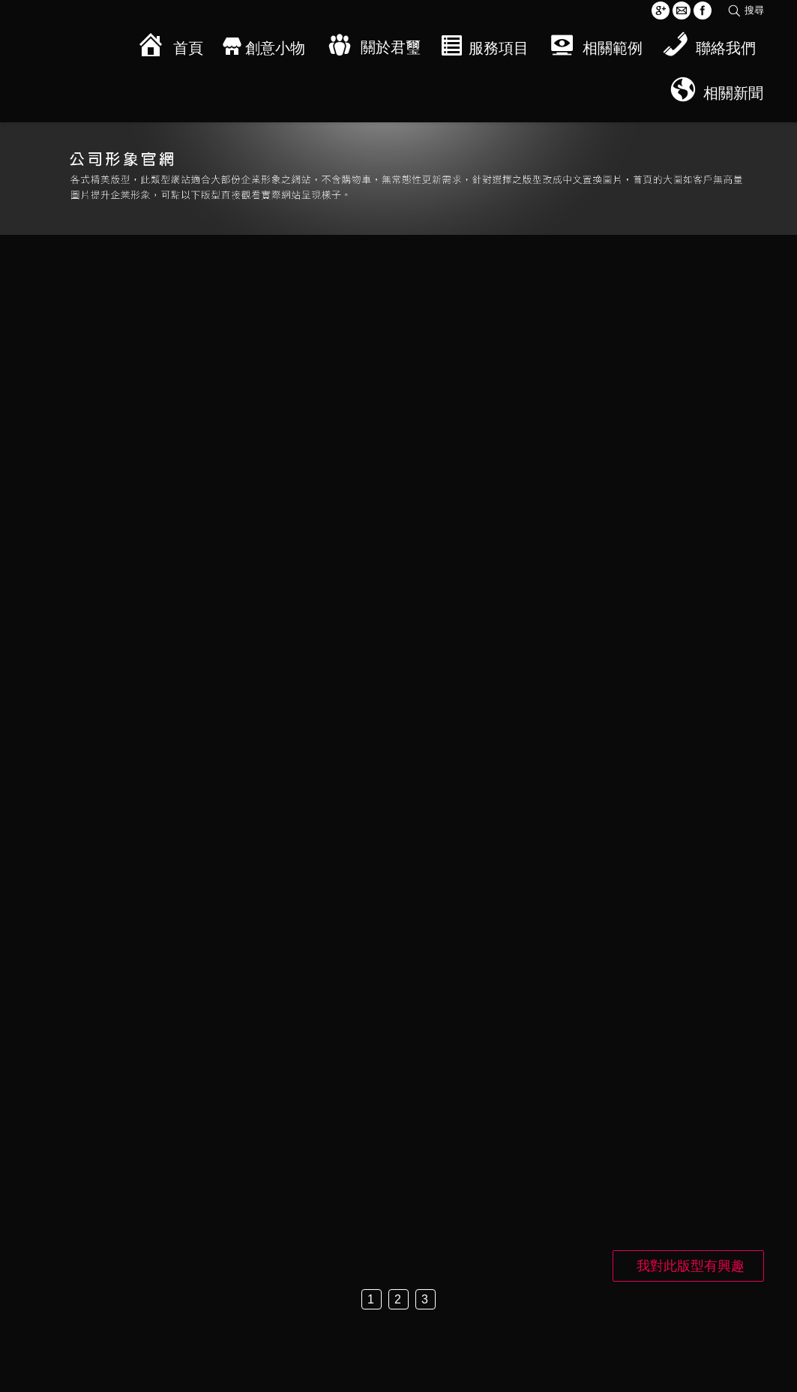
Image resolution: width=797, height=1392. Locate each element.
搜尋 (754, 10)
